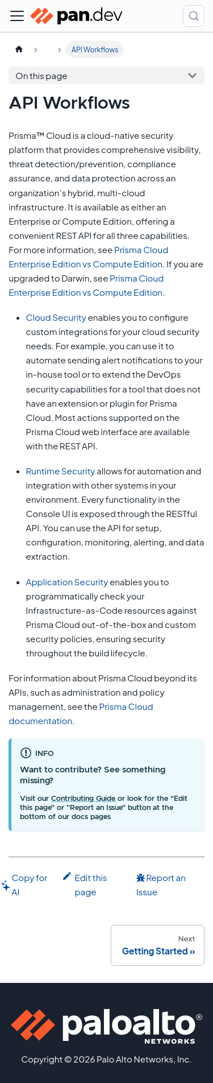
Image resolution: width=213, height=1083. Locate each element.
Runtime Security (60, 470)
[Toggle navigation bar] (17, 15)
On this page (41, 75)
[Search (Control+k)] (193, 16)
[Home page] (19, 49)
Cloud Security (56, 317)
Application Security (67, 581)
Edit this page (84, 883)
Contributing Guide (83, 799)
